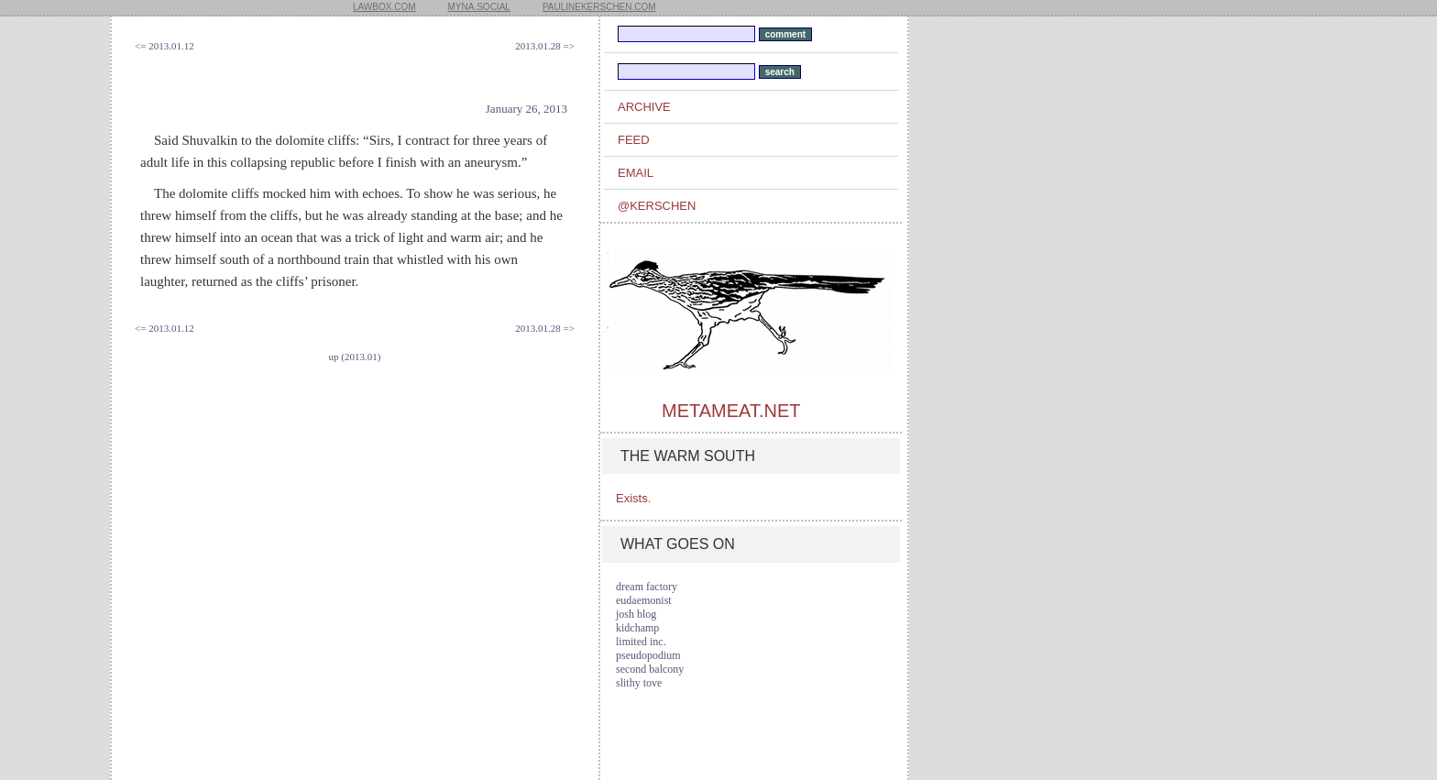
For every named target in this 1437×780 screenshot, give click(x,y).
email (635, 173)
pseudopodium (648, 655)
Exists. (633, 498)
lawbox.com (384, 7)
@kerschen (657, 206)
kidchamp (637, 627)
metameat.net (731, 411)
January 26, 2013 (526, 108)
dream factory (646, 586)
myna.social (479, 7)
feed (634, 140)
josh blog (636, 614)
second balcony (650, 669)
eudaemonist (644, 600)
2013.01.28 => (545, 45)
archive (644, 107)
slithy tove (639, 682)
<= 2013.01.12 (164, 45)
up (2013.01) (355, 356)
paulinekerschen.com (599, 7)
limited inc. (641, 641)
